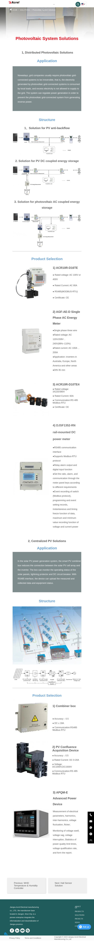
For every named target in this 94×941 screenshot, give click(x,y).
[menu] (54, 4)
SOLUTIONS (25, 10)
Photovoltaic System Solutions (43, 10)
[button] (54, 4)
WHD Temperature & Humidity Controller (26, 885)
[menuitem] (54, 4)
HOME (15, 10)
